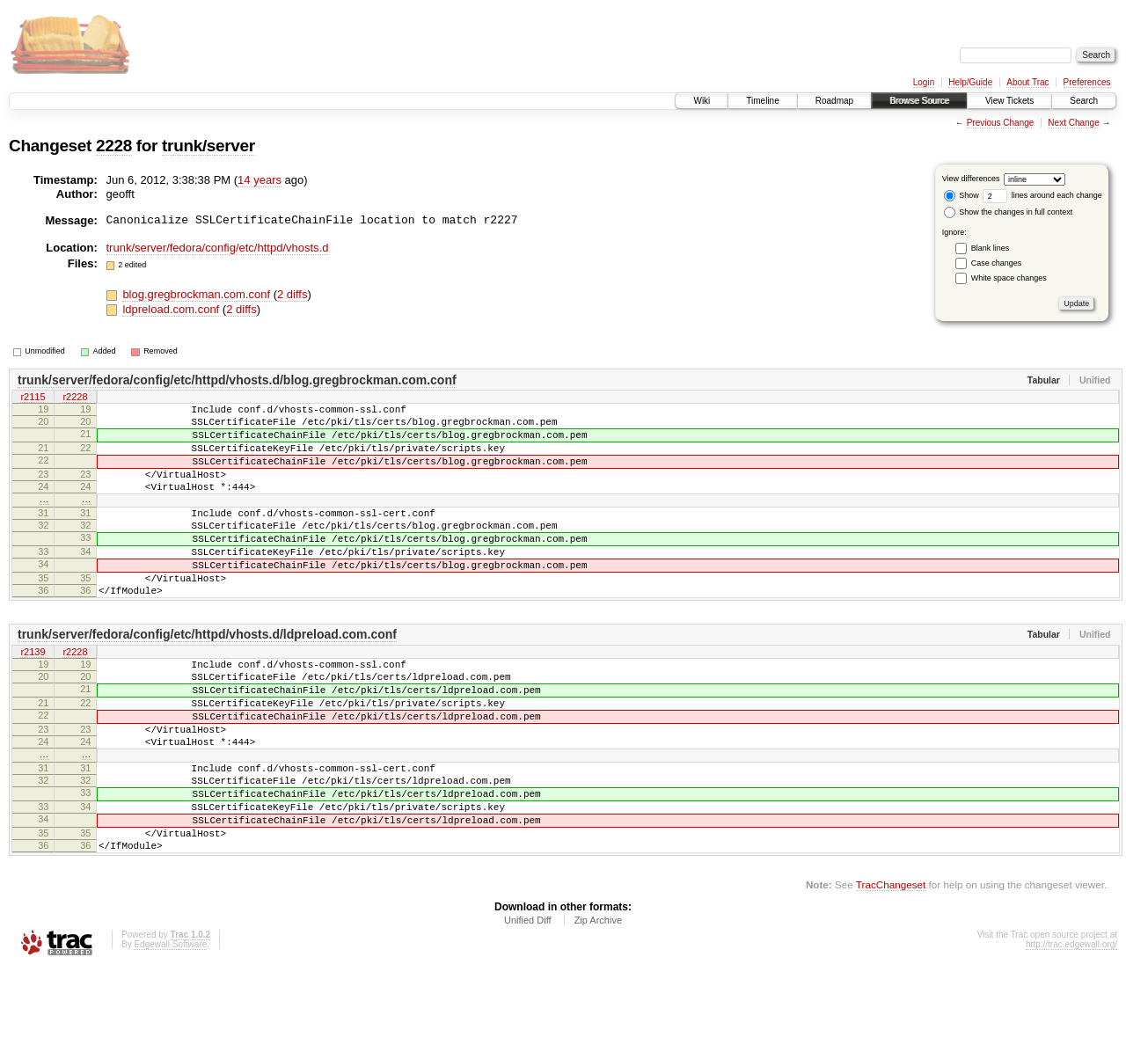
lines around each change (1042, 195)
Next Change (1073, 123)
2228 (114, 145)
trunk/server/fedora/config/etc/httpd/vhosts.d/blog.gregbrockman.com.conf (237, 380)
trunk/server (208, 145)
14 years (260, 179)
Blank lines (990, 248)
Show (961, 195)
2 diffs (292, 294)
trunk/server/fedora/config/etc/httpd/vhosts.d (217, 247)
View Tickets (1009, 101)
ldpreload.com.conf (172, 309)
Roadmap (834, 101)
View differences (971, 178)
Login (923, 82)
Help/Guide (970, 82)
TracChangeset (890, 969)
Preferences (1087, 82)
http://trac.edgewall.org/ (1071, 1029)
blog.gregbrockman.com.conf (197, 294)
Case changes (996, 263)
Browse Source (919, 101)
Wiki (701, 101)
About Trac (1027, 82)
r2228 (74, 398)
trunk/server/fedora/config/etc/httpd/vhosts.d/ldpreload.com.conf (207, 676)
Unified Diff (528, 1004)
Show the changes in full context (1008, 212)
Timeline (762, 101)
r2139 (32, 695)
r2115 (32, 398)
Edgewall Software (170, 1029)
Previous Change (1001, 123)
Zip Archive (598, 1004)
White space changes (1009, 278)
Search (1084, 101)
